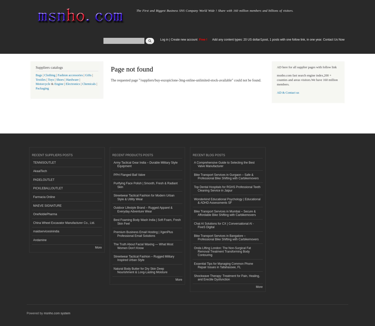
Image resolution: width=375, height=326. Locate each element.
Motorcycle (43, 84)
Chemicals (89, 84)
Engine (58, 84)
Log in (164, 39)
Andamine (40, 240)
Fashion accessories (70, 75)
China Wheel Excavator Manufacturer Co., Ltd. (64, 223)
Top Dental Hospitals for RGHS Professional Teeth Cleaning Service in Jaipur (227, 188)
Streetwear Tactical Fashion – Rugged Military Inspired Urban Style (144, 258)
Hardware (72, 79)
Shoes (60, 79)
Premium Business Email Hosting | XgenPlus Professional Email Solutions (143, 233)
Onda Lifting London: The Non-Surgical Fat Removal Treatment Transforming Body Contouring (222, 251)
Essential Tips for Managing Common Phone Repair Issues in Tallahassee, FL (223, 265)
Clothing (50, 75)
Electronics (73, 84)
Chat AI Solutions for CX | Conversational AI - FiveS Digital (224, 225)
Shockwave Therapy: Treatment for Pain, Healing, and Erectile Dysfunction (227, 277)
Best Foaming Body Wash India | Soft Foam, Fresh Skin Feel (147, 221)
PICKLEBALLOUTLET (48, 188)
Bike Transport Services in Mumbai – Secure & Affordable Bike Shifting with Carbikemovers (225, 213)
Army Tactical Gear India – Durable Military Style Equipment (146, 164)
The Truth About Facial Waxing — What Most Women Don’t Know (143, 246)
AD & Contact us (288, 92)
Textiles (41, 79)
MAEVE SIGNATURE (47, 205)
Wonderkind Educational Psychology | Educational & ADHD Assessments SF (227, 200)
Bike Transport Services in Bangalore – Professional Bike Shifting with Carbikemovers (226, 237)
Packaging (42, 88)
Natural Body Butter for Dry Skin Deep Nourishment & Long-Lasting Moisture (141, 270)
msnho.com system (57, 313)
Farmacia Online (44, 197)
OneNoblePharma (45, 214)
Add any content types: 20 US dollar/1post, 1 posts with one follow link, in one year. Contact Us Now (278, 39)
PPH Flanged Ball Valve (129, 175)
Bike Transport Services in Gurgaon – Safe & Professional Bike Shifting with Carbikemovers (226, 176)
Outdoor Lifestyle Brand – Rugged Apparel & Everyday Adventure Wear (143, 209)
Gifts (88, 75)
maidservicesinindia (46, 231)
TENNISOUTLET (44, 162)
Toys (51, 79)
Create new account (184, 39)
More (98, 247)
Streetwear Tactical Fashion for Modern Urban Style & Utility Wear (144, 197)
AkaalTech (40, 171)
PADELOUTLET (44, 180)
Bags (39, 75)
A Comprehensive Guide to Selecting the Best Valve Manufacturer (224, 164)
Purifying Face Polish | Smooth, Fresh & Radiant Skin (146, 185)
